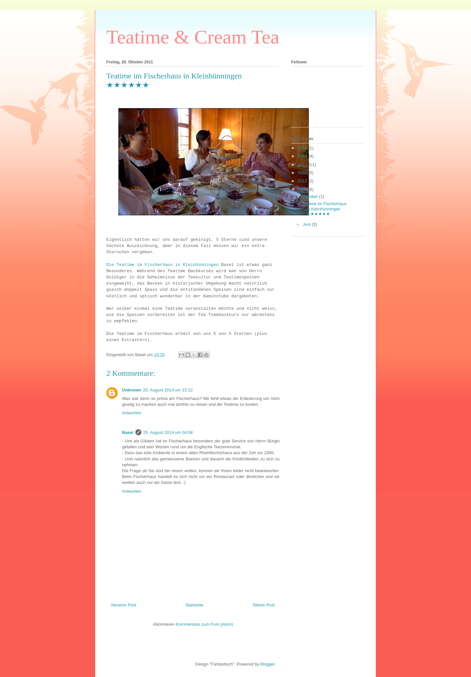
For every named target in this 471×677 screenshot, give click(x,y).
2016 (303, 156)
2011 (303, 189)
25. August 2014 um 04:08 (168, 432)
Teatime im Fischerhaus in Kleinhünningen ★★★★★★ (324, 208)
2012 (303, 180)
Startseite (194, 605)
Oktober (311, 196)
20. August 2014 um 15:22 (168, 390)
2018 (303, 147)
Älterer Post (264, 605)
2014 (303, 164)
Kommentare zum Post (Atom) (204, 624)
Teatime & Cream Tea (192, 37)
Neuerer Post (123, 605)
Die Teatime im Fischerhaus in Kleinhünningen (162, 264)
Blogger (267, 664)
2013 (303, 172)
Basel (127, 432)
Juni (307, 224)
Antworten (131, 412)
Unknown (131, 390)
